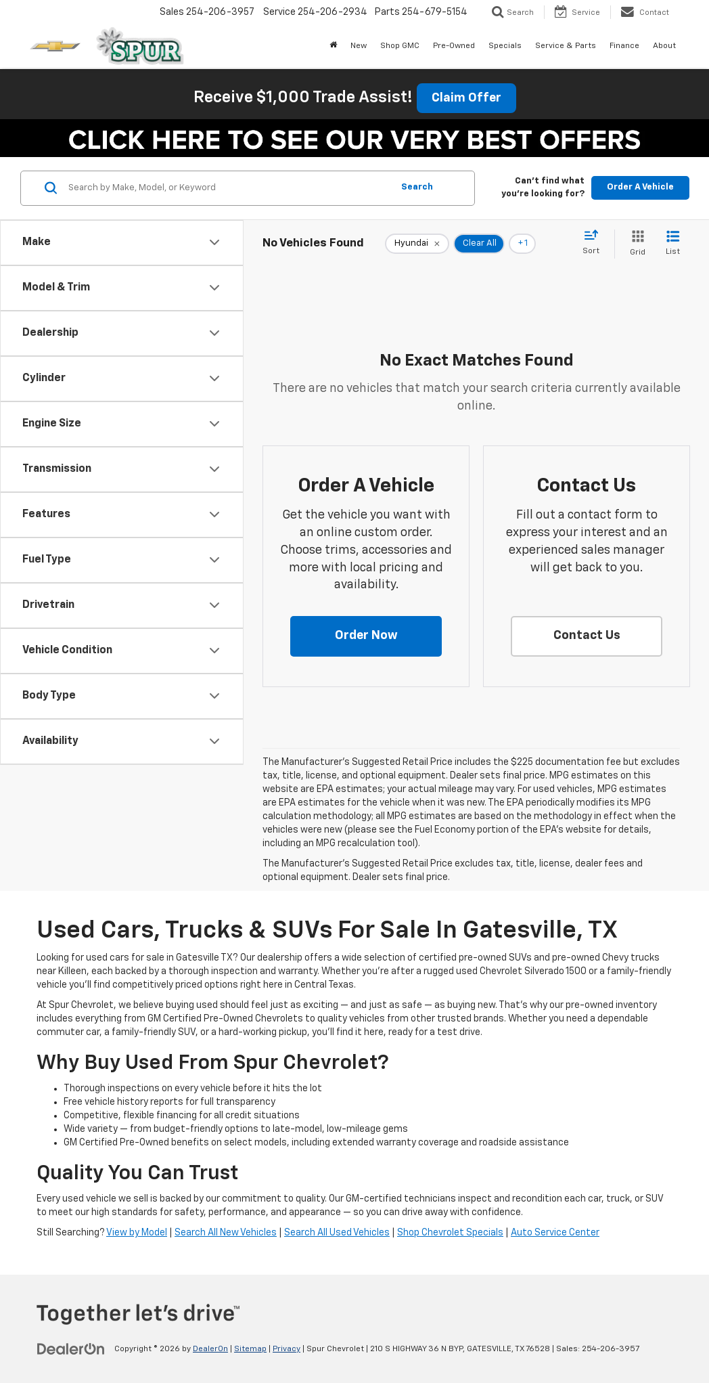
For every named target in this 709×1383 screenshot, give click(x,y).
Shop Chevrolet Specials (450, 1232)
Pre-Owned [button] (454, 46)
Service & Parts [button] (565, 46)
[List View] (673, 244)
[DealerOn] (71, 1348)
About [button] (664, 46)
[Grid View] (635, 244)
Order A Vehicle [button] (640, 187)
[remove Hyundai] (417, 244)
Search (417, 187)
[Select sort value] (595, 243)
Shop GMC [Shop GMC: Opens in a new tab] (399, 46)
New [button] (358, 46)
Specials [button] (505, 46)
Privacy (286, 1349)
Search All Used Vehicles (337, 1232)
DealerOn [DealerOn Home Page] (210, 1349)
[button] (366, 636)
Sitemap (250, 1349)
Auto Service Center (555, 1232)
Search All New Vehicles (226, 1232)
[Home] (333, 46)
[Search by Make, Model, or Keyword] (228, 188)
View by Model (136, 1232)
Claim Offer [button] (466, 98)
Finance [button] (624, 46)
